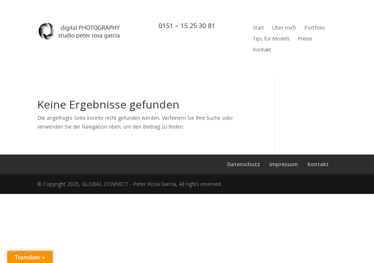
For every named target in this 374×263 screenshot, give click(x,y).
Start (258, 28)
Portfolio (314, 28)
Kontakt (262, 50)
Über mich (284, 28)
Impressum (284, 164)
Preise (305, 39)
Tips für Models (271, 39)
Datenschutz (243, 164)
